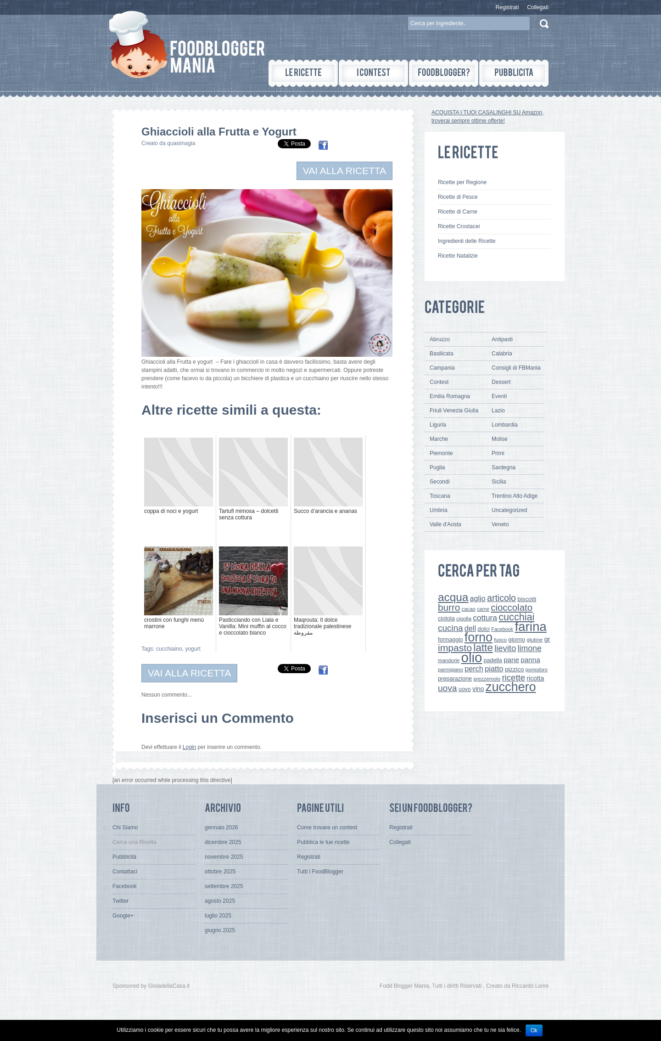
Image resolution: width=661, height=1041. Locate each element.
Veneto (500, 524)
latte (483, 647)
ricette (513, 677)
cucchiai (516, 617)
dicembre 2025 (223, 842)
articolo (501, 598)
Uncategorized (509, 510)
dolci (483, 628)
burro (449, 607)
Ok (534, 1030)
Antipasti (502, 339)
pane (511, 660)
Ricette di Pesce (458, 197)
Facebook (502, 629)
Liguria (438, 425)
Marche (439, 439)
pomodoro (537, 669)
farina (530, 626)
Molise (500, 439)
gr (547, 639)
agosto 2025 (220, 901)
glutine (535, 639)
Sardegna (503, 467)
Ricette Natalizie (458, 256)
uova (447, 688)
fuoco (500, 639)
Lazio (498, 410)
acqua (453, 597)
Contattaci (124, 871)
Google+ (123, 915)
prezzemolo (487, 678)
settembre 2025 (224, 886)
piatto (494, 668)
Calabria (502, 353)
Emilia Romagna (450, 396)
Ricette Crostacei (459, 226)
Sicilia (499, 481)
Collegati (538, 7)
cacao (469, 609)
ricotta (535, 678)
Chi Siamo (125, 827)
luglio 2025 (218, 915)
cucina (450, 628)
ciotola (446, 618)
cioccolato (511, 607)
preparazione (455, 678)
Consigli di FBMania (516, 368)
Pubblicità (124, 857)
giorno (516, 639)
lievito (505, 648)
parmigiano (450, 669)
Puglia (437, 467)
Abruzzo (440, 339)
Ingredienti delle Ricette (466, 241)
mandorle (448, 660)
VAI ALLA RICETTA (344, 170)
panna (530, 660)
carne (483, 609)
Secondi (439, 481)
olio (471, 657)
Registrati (507, 7)
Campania (442, 368)
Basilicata (441, 353)
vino (478, 688)
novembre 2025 (224, 857)
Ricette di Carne (457, 211)
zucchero (511, 687)
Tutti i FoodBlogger (320, 871)
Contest (439, 382)
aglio (478, 598)
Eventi (499, 396)
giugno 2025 (220, 930)
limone (530, 648)
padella (493, 660)
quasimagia (181, 143)
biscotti (526, 599)
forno (479, 637)
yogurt (192, 649)
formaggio (450, 639)
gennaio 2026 (221, 827)
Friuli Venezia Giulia (454, 410)
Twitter (120, 901)
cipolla (463, 618)
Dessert (501, 382)
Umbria (439, 510)
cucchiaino (169, 649)
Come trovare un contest (327, 827)
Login (189, 747)
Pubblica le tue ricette (323, 842)
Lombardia (505, 425)
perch (474, 668)
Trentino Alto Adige (515, 496)
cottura (485, 617)
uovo (465, 689)
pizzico (514, 669)
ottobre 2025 (220, 871)
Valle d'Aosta (445, 524)
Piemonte (441, 453)
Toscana (440, 496)
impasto (455, 647)
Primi (498, 453)
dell (470, 628)
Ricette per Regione (462, 182)
